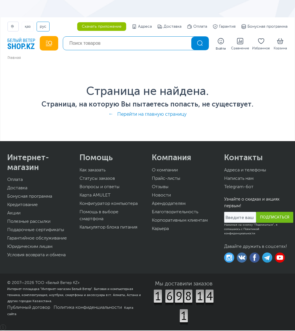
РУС (43, 27)
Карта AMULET (95, 196)
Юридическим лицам (29, 247)
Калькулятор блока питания (108, 228)
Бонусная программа (264, 26)
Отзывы (160, 187)
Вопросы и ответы (100, 187)
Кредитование (22, 205)
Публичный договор (28, 308)
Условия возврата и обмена (36, 255)
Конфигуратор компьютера (109, 204)
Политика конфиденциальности (88, 308)
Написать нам (239, 179)
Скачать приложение (102, 27)
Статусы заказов (97, 179)
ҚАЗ (28, 27)
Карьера (160, 229)
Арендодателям (169, 204)
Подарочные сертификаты (35, 230)
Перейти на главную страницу (152, 115)
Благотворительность (175, 212)
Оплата (197, 26)
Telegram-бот (239, 187)
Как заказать (92, 171)
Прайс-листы (166, 179)
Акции (13, 214)
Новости (161, 196)
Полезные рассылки (28, 222)
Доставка (169, 26)
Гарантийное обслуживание (37, 239)
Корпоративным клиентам (180, 221)
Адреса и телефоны (245, 171)
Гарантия (224, 26)
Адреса (142, 26)
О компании (165, 171)
